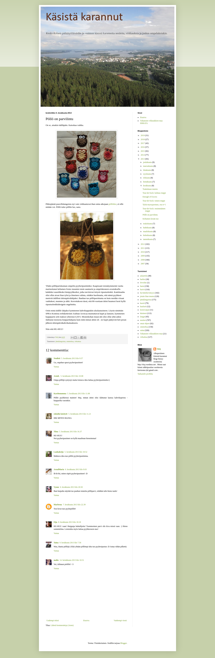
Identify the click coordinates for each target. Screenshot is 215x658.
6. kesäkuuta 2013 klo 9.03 (76, 469)
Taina (56, 542)
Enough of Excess (150, 197)
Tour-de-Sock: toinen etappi (154, 201)
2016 (143, 147)
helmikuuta (148, 235)
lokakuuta (147, 170)
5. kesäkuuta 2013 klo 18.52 (76, 452)
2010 (143, 252)
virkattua (78, 341)
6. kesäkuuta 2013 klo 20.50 (71, 487)
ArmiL (57, 376)
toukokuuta (148, 223)
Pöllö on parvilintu (150, 215)
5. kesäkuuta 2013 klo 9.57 (72, 358)
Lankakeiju (59, 452)
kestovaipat (144, 310)
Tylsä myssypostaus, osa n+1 (154, 204)
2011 (143, 248)
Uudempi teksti (52, 620)
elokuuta (146, 178)
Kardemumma (60, 393)
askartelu (143, 276)
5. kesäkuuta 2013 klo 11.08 (78, 393)
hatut (142, 286)
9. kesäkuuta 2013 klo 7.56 (70, 542)
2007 (143, 263)
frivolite (143, 282)
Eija (55, 522)
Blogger (123, 643)
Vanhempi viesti (120, 620)
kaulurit (143, 306)
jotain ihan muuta (147, 296)
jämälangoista (61, 341)
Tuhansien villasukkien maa (151, 334)
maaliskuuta (148, 231)
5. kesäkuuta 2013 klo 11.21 (79, 414)
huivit (142, 289)
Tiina (56, 431)
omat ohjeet (144, 323)
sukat (142, 330)
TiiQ (159, 349)
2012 (143, 244)
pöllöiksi (112, 204)
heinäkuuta (147, 182)
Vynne (56, 487)
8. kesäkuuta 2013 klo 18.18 (69, 522)
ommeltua (70, 341)
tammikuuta (148, 239)
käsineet (143, 313)
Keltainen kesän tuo (150, 219)
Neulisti (57, 358)
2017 (143, 143)
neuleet (143, 320)
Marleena (58, 504)
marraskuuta (148, 166)
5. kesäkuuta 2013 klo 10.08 (72, 376)
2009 (143, 256)
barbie (142, 279)
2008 (143, 260)
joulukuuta (147, 162)
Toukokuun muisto (150, 189)
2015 (143, 151)
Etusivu (86, 620)
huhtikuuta (147, 227)
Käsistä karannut (84, 17)
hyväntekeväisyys (147, 293)
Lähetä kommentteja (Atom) (62, 625)
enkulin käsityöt (60, 414)
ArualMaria (59, 469)
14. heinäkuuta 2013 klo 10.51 (72, 560)
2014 (143, 155)
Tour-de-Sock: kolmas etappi (154, 193)
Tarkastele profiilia (145, 374)
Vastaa (56, 367)
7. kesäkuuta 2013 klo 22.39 (74, 504)
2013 (143, 159)
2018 (143, 139)
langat (142, 316)
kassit (142, 303)
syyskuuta (147, 174)
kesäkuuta (147, 185)
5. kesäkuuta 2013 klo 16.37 (70, 431)
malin (56, 560)
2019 (143, 135)
